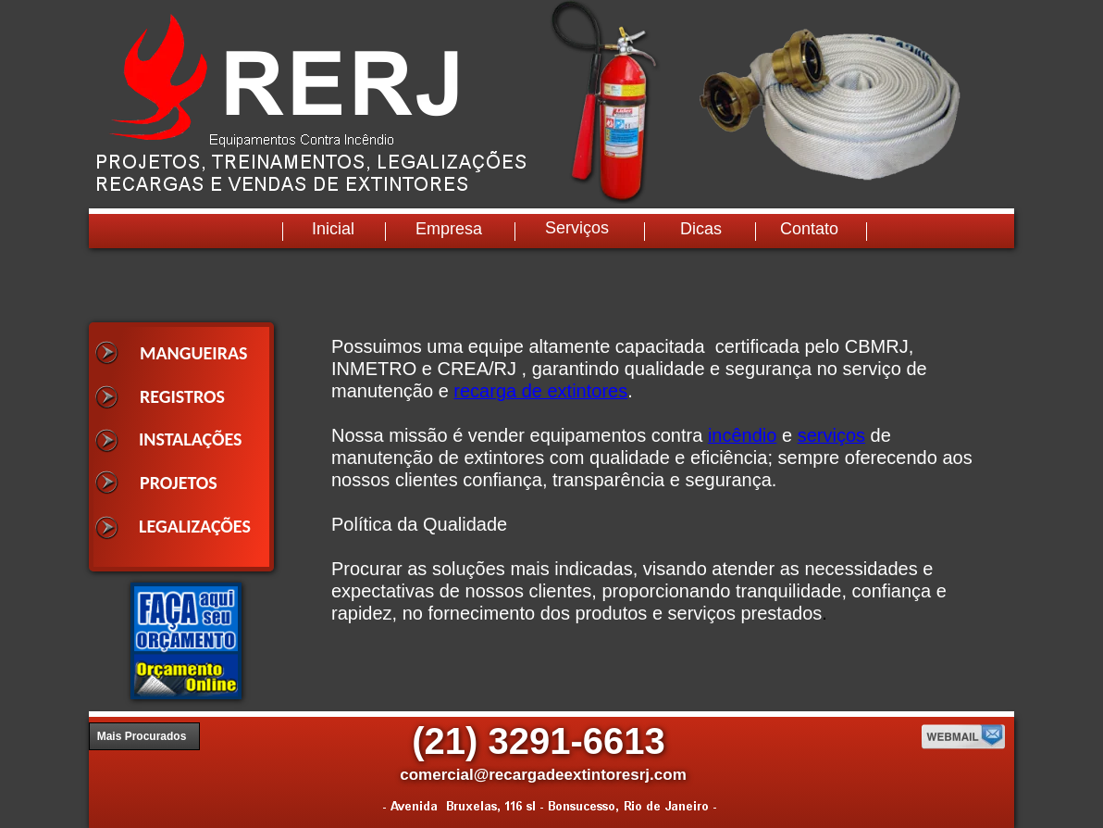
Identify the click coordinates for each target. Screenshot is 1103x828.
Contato (809, 229)
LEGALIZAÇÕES (195, 526)
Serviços (577, 228)
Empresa (448, 229)
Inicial (333, 229)
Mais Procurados (142, 736)
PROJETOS (178, 482)
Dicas (701, 229)
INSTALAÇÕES (190, 439)
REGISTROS (182, 396)
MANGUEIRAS (194, 353)
